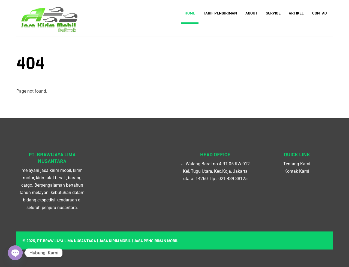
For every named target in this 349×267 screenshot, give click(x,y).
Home (190, 13)
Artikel (296, 13)
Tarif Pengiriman (220, 13)
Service (273, 13)
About (251, 13)
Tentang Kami (296, 163)
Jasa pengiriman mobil (156, 240)
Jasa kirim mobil (115, 240)
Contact (320, 13)
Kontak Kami (296, 171)
